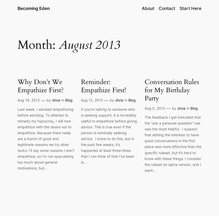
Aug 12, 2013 (92, 100)
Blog (69, 100)
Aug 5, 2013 (155, 108)
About (148, 8)
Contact (167, 8)
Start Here (190, 8)
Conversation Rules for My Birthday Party (172, 90)
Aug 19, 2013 (29, 100)
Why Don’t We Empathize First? (41, 86)
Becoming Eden (34, 8)
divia (56, 100)
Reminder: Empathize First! (103, 86)
